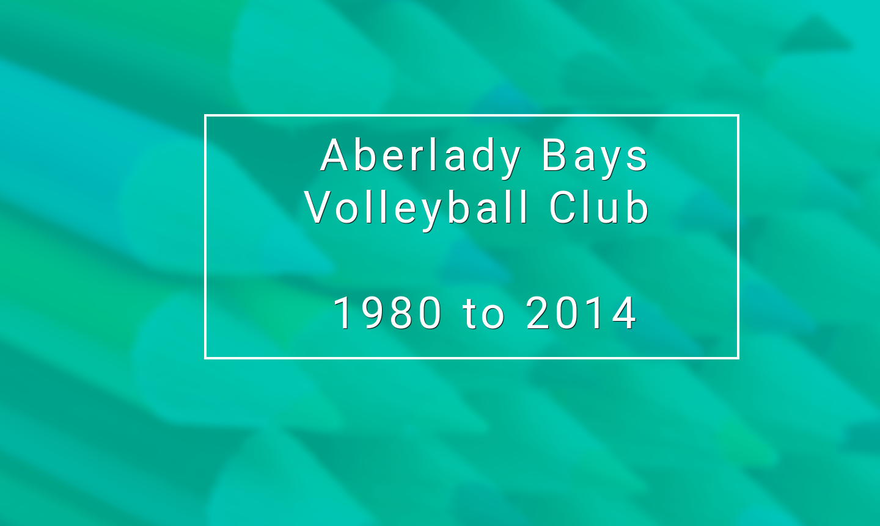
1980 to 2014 (485, 313)
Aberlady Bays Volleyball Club (486, 181)
